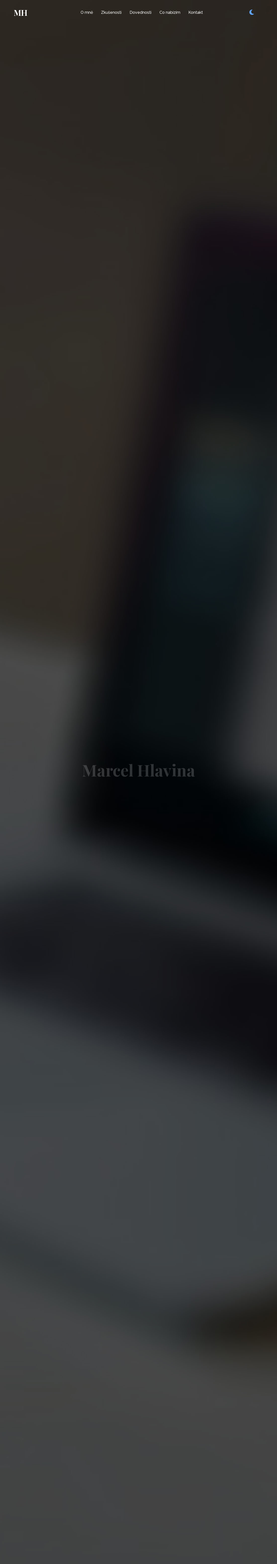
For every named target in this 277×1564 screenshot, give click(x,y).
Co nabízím (169, 12)
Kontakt (195, 12)
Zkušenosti (111, 12)
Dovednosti (140, 12)
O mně (87, 12)
